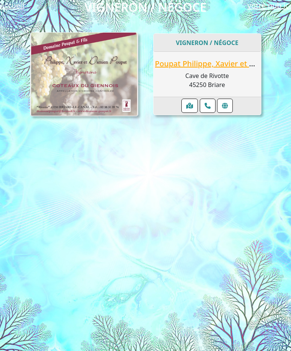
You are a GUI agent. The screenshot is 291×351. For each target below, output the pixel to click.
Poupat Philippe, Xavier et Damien (216, 63)
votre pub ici (269, 5)
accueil (12, 5)
